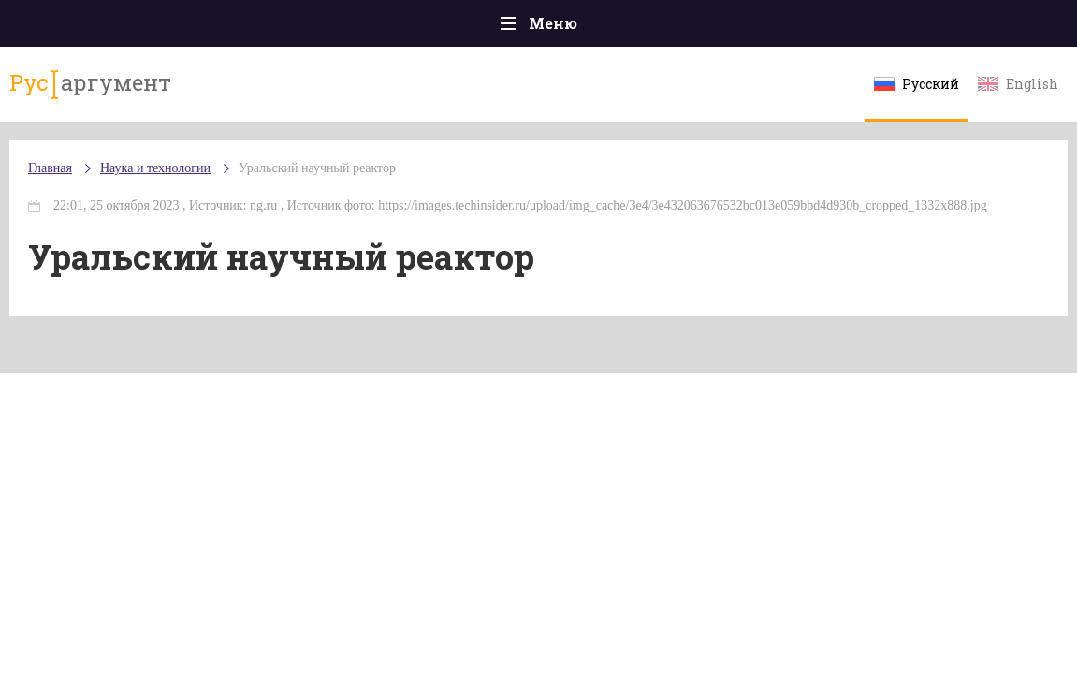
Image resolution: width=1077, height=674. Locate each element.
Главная (50, 168)
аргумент (90, 83)
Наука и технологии (155, 168)
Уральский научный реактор (317, 168)
